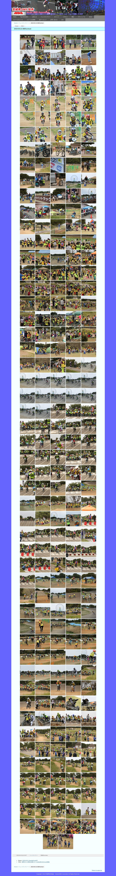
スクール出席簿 (31, 19)
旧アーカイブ (42, 19)
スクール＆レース (18, 19)
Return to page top (97, 870)
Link (62, 19)
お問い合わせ (53, 19)
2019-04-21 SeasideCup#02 (30, 860)
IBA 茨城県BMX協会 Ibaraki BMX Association (58, 7)
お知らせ (34, 17)
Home (14, 17)
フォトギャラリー (45, 17)
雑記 (73, 17)
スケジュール (81, 17)
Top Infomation (24, 17)
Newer (16, 26)
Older (22, 26)
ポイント (56, 17)
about (90, 17)
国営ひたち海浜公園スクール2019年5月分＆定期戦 (36, 862)
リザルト (65, 17)
